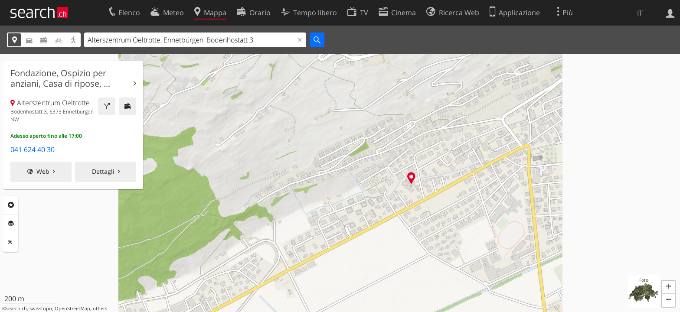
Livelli (10, 223)
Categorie (10, 205)
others (100, 309)
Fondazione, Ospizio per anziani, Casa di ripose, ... (60, 78)
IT (640, 13)
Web (42, 171)
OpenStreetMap (72, 309)
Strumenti (10, 242)
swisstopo (40, 309)
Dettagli (103, 171)
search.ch (16, 309)
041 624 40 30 (32, 149)
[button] (668, 287)
